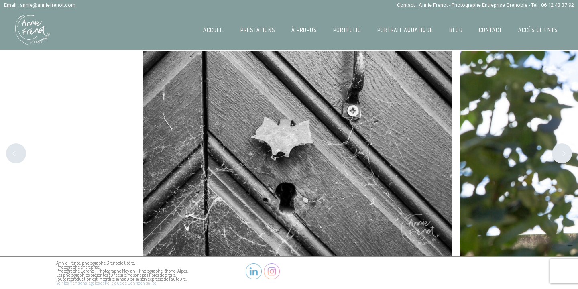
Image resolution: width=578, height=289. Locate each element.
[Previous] (16, 153)
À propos (304, 29)
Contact (490, 29)
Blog (456, 29)
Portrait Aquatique (405, 29)
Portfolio (347, 29)
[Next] (562, 153)
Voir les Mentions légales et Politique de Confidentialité (106, 283)
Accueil (213, 29)
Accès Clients (538, 29)
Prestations (257, 29)
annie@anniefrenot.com (47, 5)
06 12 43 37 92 (557, 5)
